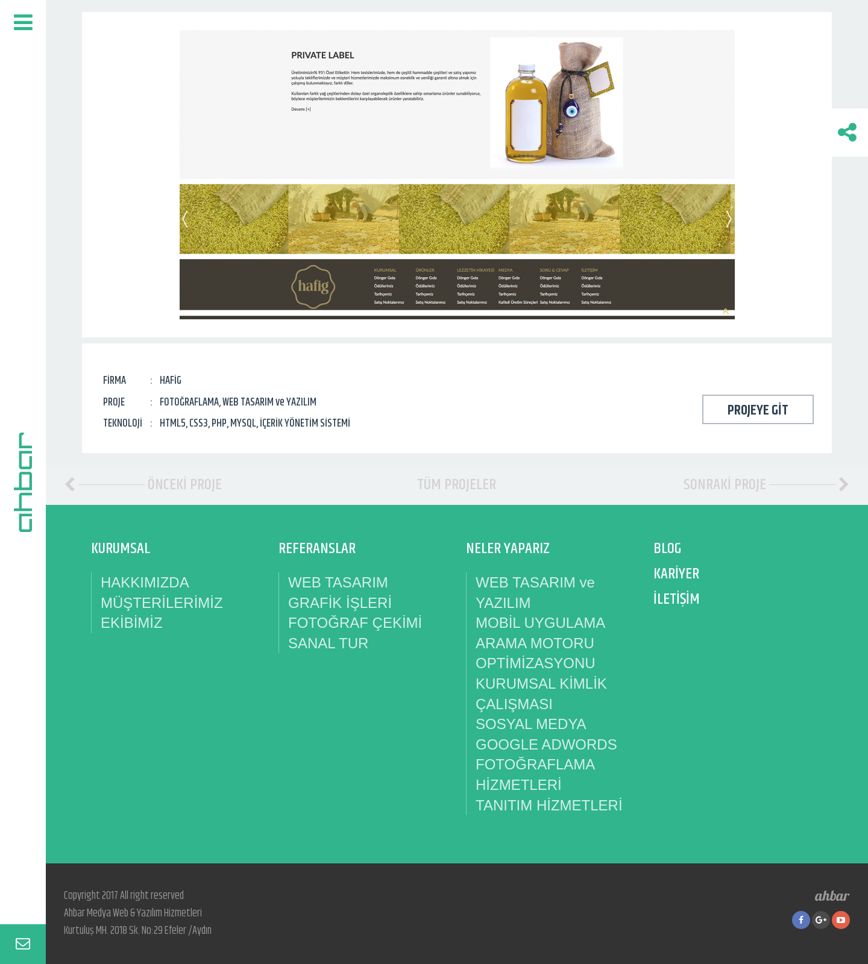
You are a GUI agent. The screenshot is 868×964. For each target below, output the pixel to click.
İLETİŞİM (676, 599)
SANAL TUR (328, 643)
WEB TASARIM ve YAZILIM (535, 592)
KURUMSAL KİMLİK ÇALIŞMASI (541, 693)
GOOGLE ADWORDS (546, 744)
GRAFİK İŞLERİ (340, 603)
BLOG (667, 548)
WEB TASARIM (338, 582)
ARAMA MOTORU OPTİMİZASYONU (536, 653)
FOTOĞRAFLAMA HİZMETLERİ (535, 774)
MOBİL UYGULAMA (540, 623)
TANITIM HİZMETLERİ (549, 805)
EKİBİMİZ (132, 623)
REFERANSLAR (317, 548)
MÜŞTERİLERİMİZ (162, 603)
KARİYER (676, 574)
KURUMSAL (120, 548)
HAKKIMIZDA (145, 582)
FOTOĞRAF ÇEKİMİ (355, 623)
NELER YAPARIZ (508, 548)
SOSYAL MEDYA (531, 724)
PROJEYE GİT (758, 410)
